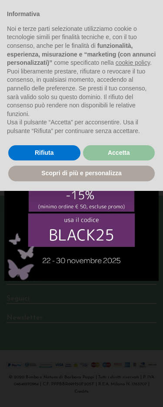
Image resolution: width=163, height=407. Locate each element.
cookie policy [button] (133, 62)
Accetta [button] (119, 152)
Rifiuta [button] (44, 152)
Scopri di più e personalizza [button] (81, 173)
